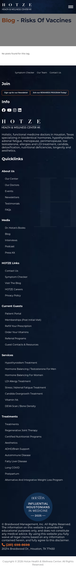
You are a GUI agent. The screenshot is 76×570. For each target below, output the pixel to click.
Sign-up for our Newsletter (16, 93)
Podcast (9, 246)
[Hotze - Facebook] (4, 109)
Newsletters (12, 197)
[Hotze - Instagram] (14, 109)
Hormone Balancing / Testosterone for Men (30, 369)
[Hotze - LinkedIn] (19, 109)
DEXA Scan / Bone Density (20, 406)
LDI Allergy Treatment (18, 381)
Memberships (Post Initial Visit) (23, 320)
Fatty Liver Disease (16, 461)
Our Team (42, 72)
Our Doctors (12, 185)
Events (9, 191)
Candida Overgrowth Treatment (24, 393)
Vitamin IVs (11, 399)
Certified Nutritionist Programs (23, 436)
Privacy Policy (13, 295)
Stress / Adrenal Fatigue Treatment (25, 387)
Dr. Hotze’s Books (15, 227)
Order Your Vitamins (17, 332)
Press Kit (10, 252)
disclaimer (62, 540)
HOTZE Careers (14, 289)
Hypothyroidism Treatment (21, 362)
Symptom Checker (24, 72)
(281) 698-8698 (16, 545)
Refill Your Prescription (18, 326)
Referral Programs (15, 338)
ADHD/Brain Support (17, 449)
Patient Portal (13, 313)
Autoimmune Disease (18, 455)
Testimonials (12, 203)
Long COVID (12, 467)
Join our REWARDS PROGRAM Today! (49, 93)
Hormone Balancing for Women (24, 375)
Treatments (12, 424)
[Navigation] (70, 7)
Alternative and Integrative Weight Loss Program (34, 480)
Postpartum (12, 473)
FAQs (8, 209)
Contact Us (55, 72)
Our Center (11, 178)
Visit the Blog (13, 283)
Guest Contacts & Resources (21, 344)
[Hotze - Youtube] (9, 109)
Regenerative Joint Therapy (21, 430)
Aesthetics (11, 442)
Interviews (11, 240)
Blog (8, 20)
